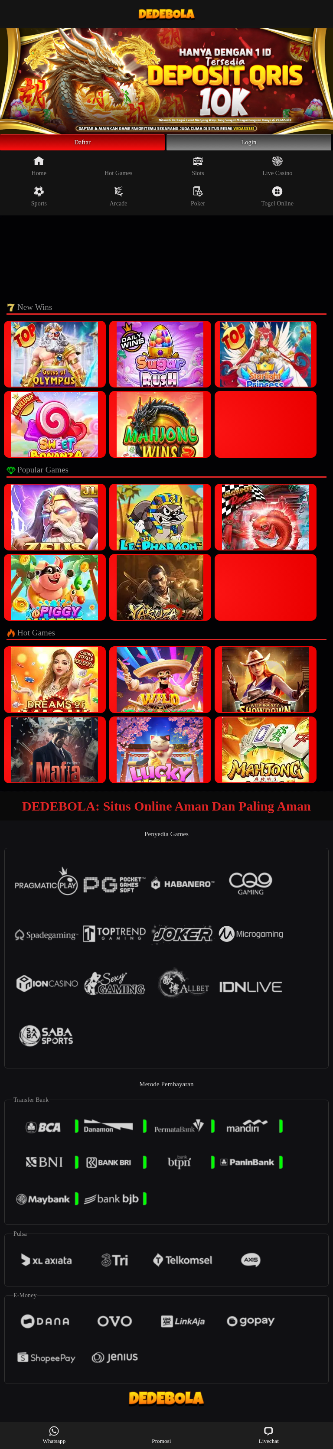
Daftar (82, 144)
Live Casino (277, 170)
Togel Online (277, 200)
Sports (39, 200)
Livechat (269, 1435)
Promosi (161, 1435)
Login (248, 144)
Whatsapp (54, 1435)
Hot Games (118, 170)
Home (39, 170)
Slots (198, 170)
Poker (198, 200)
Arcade (118, 200)
